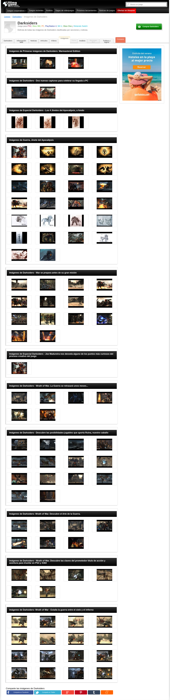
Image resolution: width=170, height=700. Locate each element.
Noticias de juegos (107, 10)
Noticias (34, 41)
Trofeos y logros (106, 41)
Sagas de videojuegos (64, 10)
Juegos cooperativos (16, 11)
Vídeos (54, 41)
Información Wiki (21, 41)
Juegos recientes (36, 10)
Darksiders (8, 41)
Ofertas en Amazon (126, 10)
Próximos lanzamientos (87, 10)
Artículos (43, 41)
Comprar (120, 39)
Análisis (49, 10)
